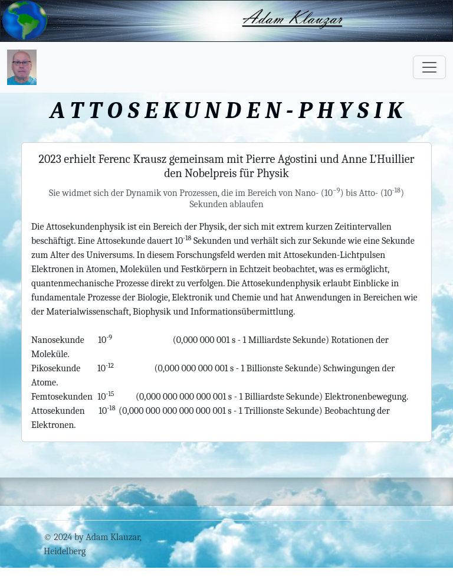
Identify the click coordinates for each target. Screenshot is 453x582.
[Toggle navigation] (429, 67)
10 (105, 340)
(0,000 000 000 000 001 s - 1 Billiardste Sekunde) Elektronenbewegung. (272, 396)
